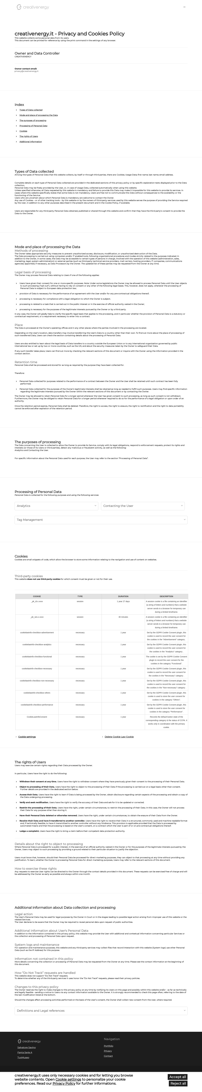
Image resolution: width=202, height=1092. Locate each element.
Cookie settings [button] (27, 737)
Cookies (23, 131)
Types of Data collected (31, 110)
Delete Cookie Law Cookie (119, 737)
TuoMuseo (23, 1057)
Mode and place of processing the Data (39, 115)
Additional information (31, 141)
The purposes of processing (33, 120)
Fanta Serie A (24, 1052)
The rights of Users (29, 136)
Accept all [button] (177, 1077)
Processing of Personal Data (33, 126)
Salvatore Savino (26, 1047)
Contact (108, 1056)
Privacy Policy (64, 1083)
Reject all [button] (178, 1083)
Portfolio (108, 1046)
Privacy (108, 1051)
